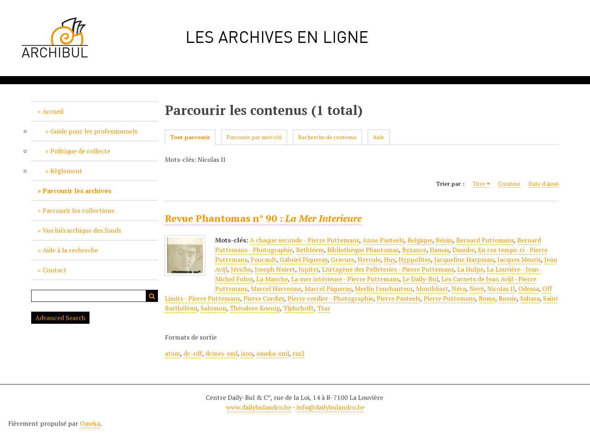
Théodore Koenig (255, 308)
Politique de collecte (80, 151)
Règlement (66, 170)
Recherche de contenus (327, 137)
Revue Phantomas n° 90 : (263, 218)
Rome (487, 298)
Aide (378, 137)
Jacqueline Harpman (464, 259)
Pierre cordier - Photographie (330, 298)
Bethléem (310, 249)
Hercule (369, 259)
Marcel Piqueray (328, 288)
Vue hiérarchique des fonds (82, 230)
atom (172, 353)
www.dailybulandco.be (258, 407)
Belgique (419, 240)
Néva (459, 288)
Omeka (90, 423)
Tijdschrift (298, 308)
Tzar (323, 308)
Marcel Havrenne (276, 288)
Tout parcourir (190, 137)
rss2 (298, 353)
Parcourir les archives (77, 190)
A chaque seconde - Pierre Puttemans (304, 240)
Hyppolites (414, 259)
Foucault (264, 259)
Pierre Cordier (263, 298)
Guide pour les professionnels (93, 131)
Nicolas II (501, 288)
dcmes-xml (221, 353)
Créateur (509, 183)
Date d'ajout (543, 183)
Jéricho (241, 269)
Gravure (342, 259)
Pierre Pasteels (398, 298)
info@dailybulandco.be (330, 407)
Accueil (53, 111)
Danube (463, 249)
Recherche (152, 296)
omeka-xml (272, 353)
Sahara (530, 298)
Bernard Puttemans (485, 240)
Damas (439, 249)
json (247, 353)
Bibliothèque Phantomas (363, 249)
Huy (389, 259)
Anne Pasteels (383, 240)
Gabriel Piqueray (304, 259)
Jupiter (308, 269)
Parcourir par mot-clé (254, 137)
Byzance (414, 249)
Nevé (476, 288)
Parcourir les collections (78, 210)
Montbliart (432, 288)
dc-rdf (192, 353)
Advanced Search (60, 317)
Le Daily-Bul (420, 278)
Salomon (213, 308)
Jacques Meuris (519, 259)
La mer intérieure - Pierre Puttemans (345, 278)
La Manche (272, 278)
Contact (54, 269)
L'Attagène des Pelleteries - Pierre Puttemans (388, 269)
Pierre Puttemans (449, 298)
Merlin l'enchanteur (384, 288)
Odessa (528, 288)
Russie (507, 298)
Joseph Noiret (275, 269)
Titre (479, 183)
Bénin (444, 240)
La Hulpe (470, 269)
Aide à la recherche (70, 250)
